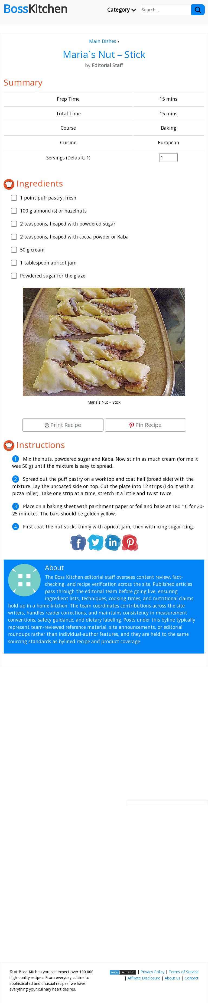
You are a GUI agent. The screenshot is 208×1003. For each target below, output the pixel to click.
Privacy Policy (152, 971)
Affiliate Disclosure (144, 978)
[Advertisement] (104, 729)
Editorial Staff (87, 567)
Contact (192, 978)
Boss (35, 8)
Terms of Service (184, 971)
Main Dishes (102, 41)
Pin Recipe (145, 425)
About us (172, 978)
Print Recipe (63, 425)
